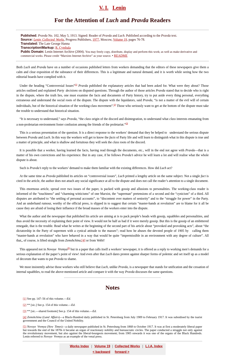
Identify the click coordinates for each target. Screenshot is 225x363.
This (22, 132)
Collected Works (127, 346)
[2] (115, 105)
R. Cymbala (63, 47)
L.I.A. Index (153, 346)
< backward (101, 352)
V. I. (103, 8)
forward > (122, 352)
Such (23, 168)
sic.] (34, 304)
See (29, 298)
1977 (96, 39)
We (22, 267)
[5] (69, 248)
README (121, 55)
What (23, 216)
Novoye (31, 326)
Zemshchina (34, 317)
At (21, 176)
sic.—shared (39, 311)
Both (19, 67)
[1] (76, 85)
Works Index (79, 346)
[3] (127, 124)
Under (24, 85)
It (22, 119)
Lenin (119, 8)
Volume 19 (120, 39)
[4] (83, 240)
